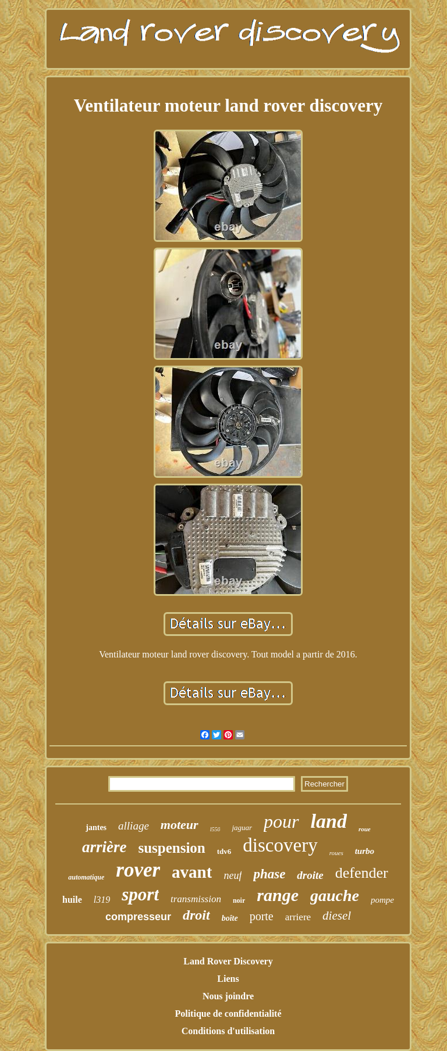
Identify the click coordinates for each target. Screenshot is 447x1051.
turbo (364, 851)
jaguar (242, 827)
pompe (382, 900)
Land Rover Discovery (227, 961)
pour (281, 821)
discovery (280, 845)
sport (140, 894)
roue (365, 828)
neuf (233, 875)
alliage (133, 826)
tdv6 (224, 851)
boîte (230, 918)
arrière (104, 847)
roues (336, 852)
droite (310, 875)
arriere (298, 917)
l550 (215, 829)
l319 (102, 900)
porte (262, 916)
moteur (179, 824)
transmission (196, 899)
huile (72, 900)
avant (192, 872)
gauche (334, 895)
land (329, 821)
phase (269, 874)
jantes (96, 827)
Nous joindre (228, 996)
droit (196, 915)
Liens (228, 979)
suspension (171, 848)
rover (138, 870)
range (278, 895)
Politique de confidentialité (228, 1013)
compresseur (138, 917)
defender (361, 872)
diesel (336, 916)
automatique (86, 877)
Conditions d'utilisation (228, 1031)
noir (239, 900)
